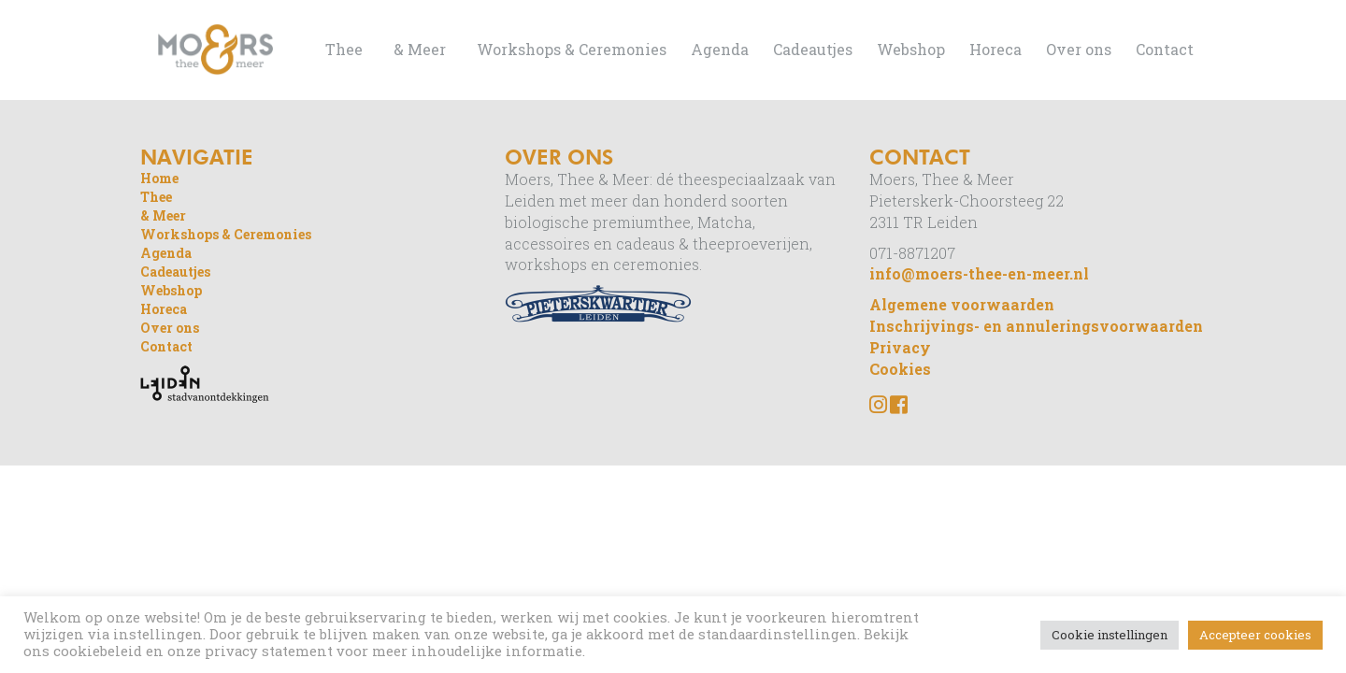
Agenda (720, 49)
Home (159, 178)
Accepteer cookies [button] (1255, 634)
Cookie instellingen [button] (1109, 634)
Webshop (911, 49)
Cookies (900, 369)
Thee (344, 49)
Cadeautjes (812, 49)
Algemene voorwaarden (961, 304)
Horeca (995, 49)
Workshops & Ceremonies (571, 49)
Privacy (900, 347)
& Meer (420, 49)
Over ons (1078, 49)
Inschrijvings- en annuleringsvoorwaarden (1036, 326)
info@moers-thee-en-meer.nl (979, 273)
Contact (1165, 49)
